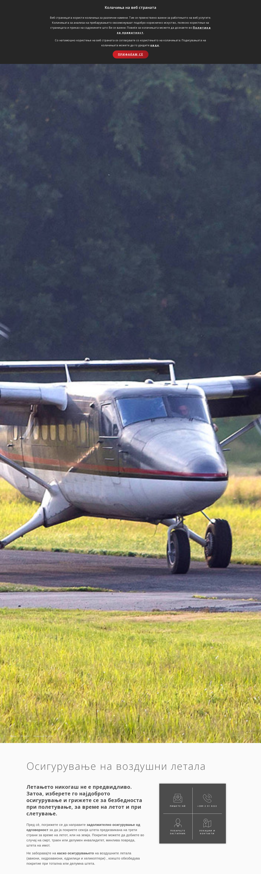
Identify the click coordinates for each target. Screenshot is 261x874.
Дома (13, 735)
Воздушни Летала (43, 735)
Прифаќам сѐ (130, 54)
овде (154, 45)
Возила (25, 735)
